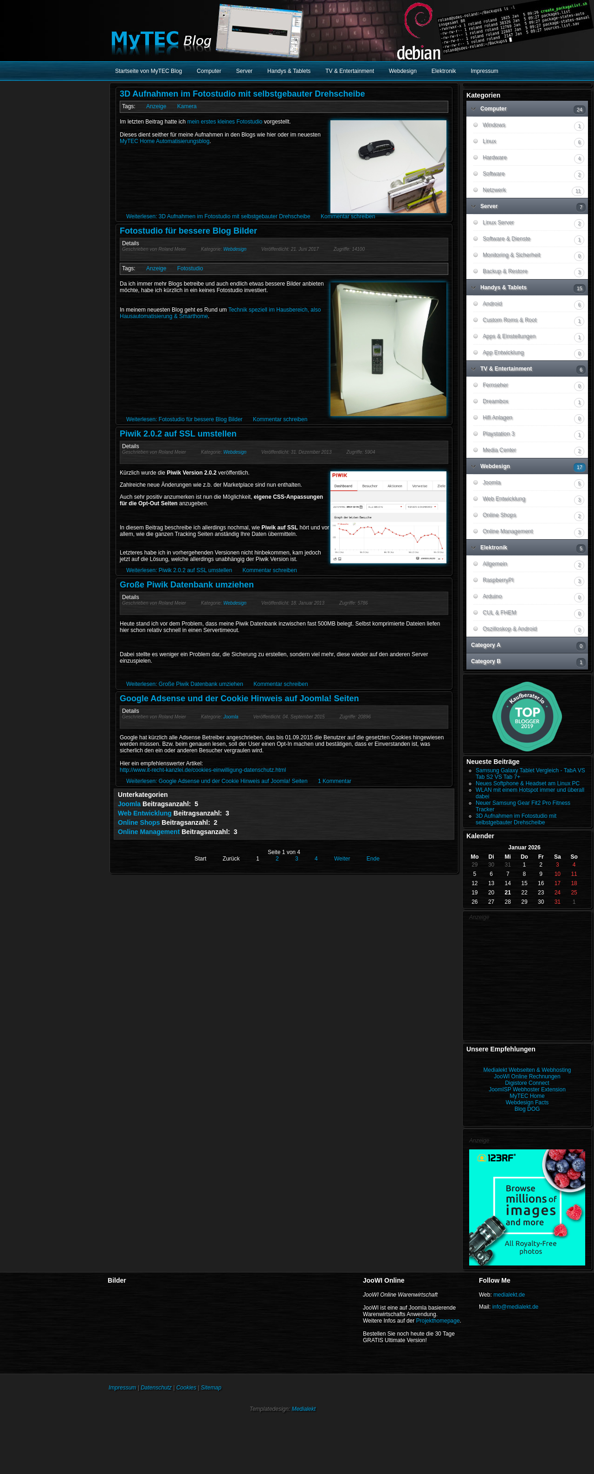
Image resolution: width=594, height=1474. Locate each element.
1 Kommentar (334, 781)
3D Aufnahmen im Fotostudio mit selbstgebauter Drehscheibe (242, 93)
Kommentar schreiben (348, 216)
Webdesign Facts (527, 1102)
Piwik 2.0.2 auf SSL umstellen (178, 433)
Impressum (122, 1387)
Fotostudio (190, 268)
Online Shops (139, 822)
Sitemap (211, 1387)
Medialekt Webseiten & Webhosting (527, 1070)
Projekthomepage (438, 1320)
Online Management (149, 831)
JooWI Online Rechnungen (527, 1076)
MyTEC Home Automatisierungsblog (164, 141)
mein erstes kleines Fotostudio (224, 121)
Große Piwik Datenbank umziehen (187, 584)
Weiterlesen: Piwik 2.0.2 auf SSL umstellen (179, 570)
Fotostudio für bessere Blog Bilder (188, 230)
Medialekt (304, 1409)
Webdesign (234, 249)
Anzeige (156, 106)
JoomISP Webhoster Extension (527, 1089)
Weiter (342, 858)
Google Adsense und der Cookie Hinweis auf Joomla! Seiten (239, 698)
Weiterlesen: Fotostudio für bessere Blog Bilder (184, 419)
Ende (373, 858)
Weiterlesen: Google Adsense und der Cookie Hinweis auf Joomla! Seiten (217, 781)
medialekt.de (509, 1294)
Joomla (230, 716)
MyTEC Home (527, 1096)
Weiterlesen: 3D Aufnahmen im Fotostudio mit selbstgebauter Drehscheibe (218, 216)
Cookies (186, 1387)
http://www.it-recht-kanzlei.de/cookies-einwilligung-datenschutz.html (203, 770)
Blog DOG (527, 1109)
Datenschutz (156, 1387)
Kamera (187, 106)
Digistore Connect (527, 1083)
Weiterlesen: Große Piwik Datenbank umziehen (184, 684)
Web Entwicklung (145, 813)
